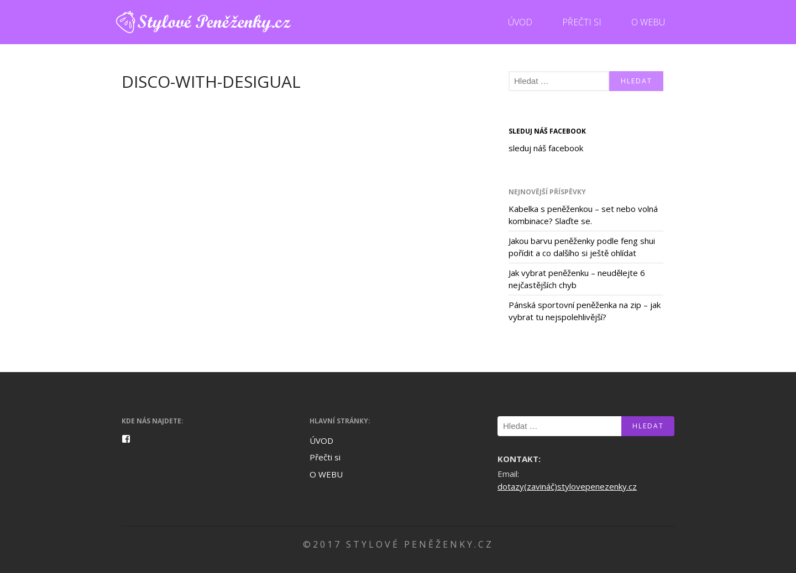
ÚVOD (520, 22)
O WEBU (648, 22)
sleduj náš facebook (547, 131)
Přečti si (581, 22)
